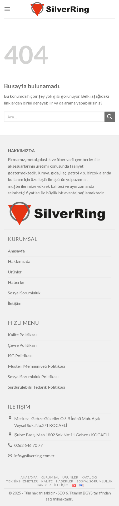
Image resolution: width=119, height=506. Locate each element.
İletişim (61, 485)
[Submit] (110, 117)
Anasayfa (29, 477)
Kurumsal (50, 477)
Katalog (89, 477)
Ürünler (70, 477)
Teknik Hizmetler (22, 481)
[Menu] (7, 9)
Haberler (64, 481)
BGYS (88, 493)
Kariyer (44, 485)
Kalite (47, 481)
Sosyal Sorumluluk (94, 481)
